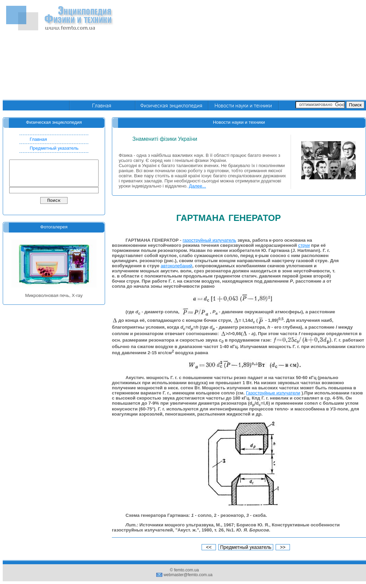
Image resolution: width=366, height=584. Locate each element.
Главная (38, 139)
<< (209, 547)
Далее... (197, 186)
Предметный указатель (54, 148)
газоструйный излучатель (209, 240)
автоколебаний (176, 265)
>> (283, 547)
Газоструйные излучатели (273, 392)
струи (304, 245)
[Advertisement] (294, 50)
